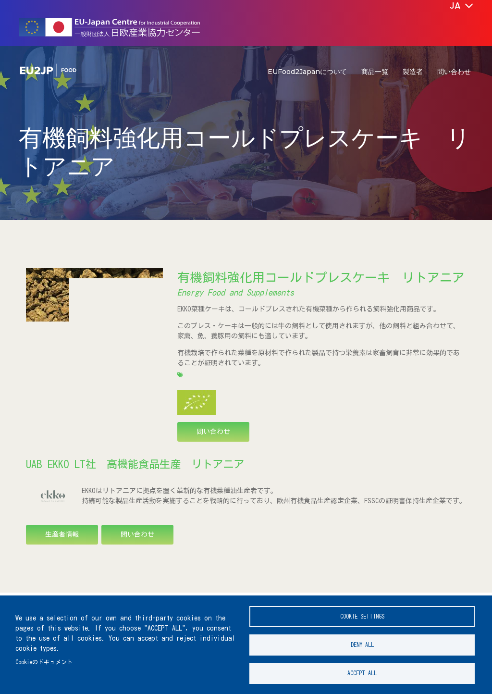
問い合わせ (454, 71)
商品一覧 (374, 71)
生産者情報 (62, 534)
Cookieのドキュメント (44, 659)
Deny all (362, 641)
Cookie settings (362, 611)
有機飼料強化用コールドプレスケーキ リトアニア (321, 277)
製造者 (413, 71)
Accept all (362, 672)
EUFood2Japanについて (307, 71)
